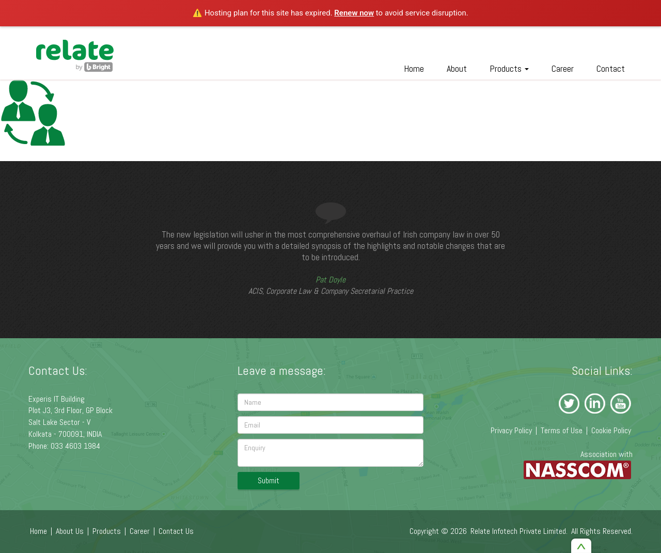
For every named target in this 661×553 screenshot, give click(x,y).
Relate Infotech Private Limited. (519, 531)
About (457, 68)
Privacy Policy (511, 430)
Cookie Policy (611, 430)
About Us (70, 531)
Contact (610, 68)
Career (563, 68)
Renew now (354, 13)
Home (414, 68)
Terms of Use (562, 430)
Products (509, 68)
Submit (268, 480)
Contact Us (176, 531)
